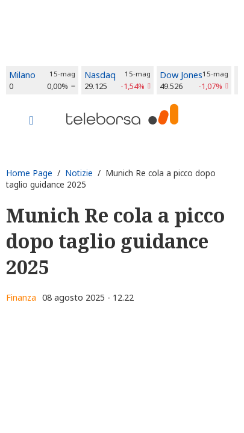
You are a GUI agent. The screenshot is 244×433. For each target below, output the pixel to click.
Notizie (79, 173)
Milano (22, 75)
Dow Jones (181, 75)
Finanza (21, 297)
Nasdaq (100, 75)
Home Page (29, 173)
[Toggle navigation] (31, 121)
